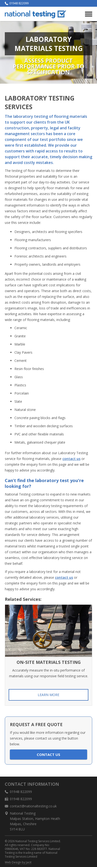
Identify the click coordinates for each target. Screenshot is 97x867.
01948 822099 (17, 3)
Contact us (48, 754)
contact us (71, 458)
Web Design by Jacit (18, 862)
